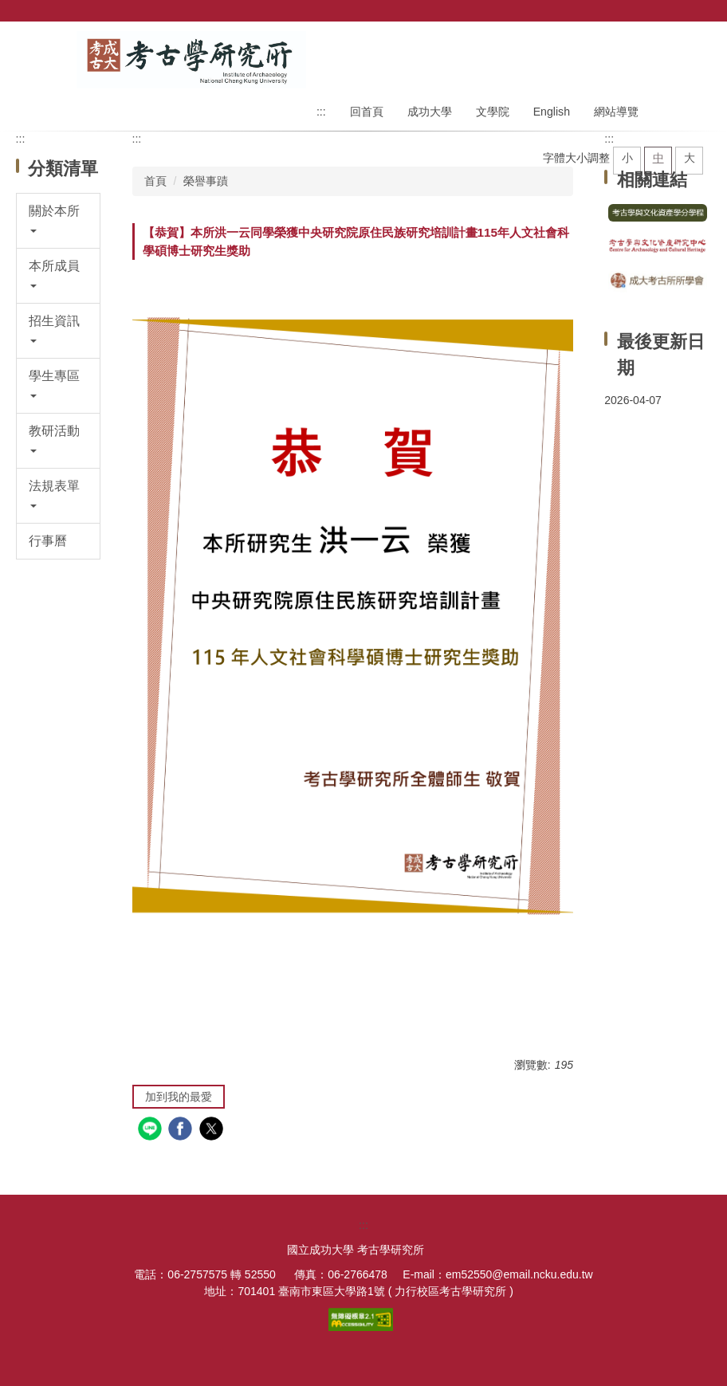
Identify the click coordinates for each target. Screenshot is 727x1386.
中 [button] (658, 157)
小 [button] (627, 157)
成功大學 (429, 111)
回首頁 (366, 111)
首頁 (155, 181)
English (551, 111)
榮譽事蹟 (205, 181)
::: (321, 111)
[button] (58, 221)
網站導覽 (616, 111)
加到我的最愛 (178, 1096)
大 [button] (689, 157)
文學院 (492, 111)
